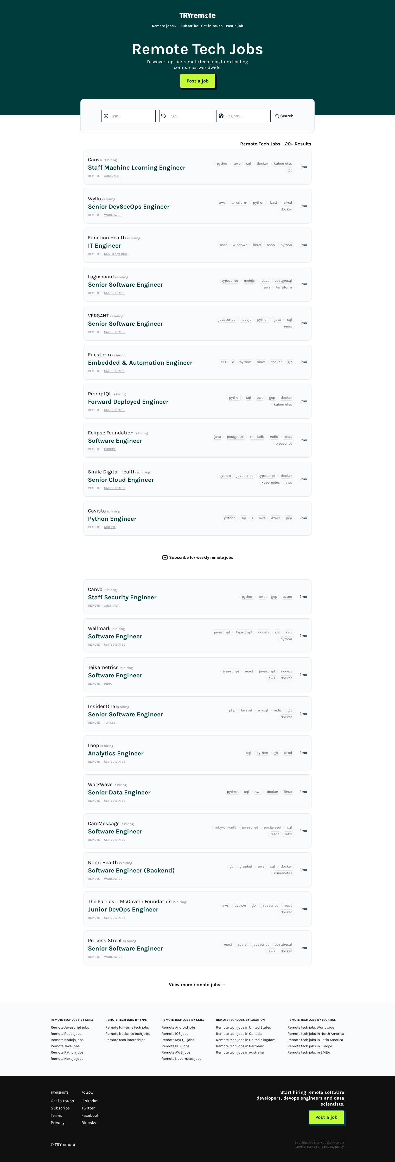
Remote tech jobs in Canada (239, 1033)
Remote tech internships (125, 1040)
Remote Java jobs (65, 1046)
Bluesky (88, 1122)
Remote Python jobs (67, 1052)
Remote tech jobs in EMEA (309, 1052)
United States (114, 293)
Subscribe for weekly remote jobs (201, 557)
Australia (111, 176)
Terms (56, 1115)
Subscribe (189, 26)
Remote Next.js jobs (67, 1058)
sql (248, 163)
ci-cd (288, 202)
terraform (239, 202)
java (277, 319)
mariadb (257, 436)
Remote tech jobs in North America (316, 1033)
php (232, 710)
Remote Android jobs (179, 1027)
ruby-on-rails (225, 827)
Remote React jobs (66, 1033)
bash (274, 202)
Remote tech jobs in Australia (240, 1052)
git (290, 170)
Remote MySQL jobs (178, 1040)
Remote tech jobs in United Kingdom (246, 1040)
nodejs (249, 280)
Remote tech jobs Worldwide (311, 1027)
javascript (226, 319)
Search (284, 115)
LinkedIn (89, 1100)
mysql (263, 710)
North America (116, 254)
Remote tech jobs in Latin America (315, 1040)
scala (242, 944)
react (264, 280)
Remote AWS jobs (176, 1052)
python (222, 163)
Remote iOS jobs (175, 1033)
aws (237, 163)
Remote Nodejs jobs (67, 1040)
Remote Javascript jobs (70, 1027)
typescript (230, 280)
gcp (272, 397)
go (232, 866)
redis (288, 326)
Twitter (88, 1108)
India (108, 683)
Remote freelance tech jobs (127, 1033)
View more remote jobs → (197, 984)
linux (257, 245)
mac (223, 245)
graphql (245, 866)
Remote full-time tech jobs (127, 1027)
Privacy (57, 1122)
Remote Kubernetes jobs (181, 1058)
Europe (110, 449)
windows (240, 245)
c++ (223, 362)
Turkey (110, 722)
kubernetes (283, 163)
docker (262, 163)
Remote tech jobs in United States (243, 1027)
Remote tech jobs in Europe (310, 1046)
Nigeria (110, 527)
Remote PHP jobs (175, 1046)
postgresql (283, 280)
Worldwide (113, 215)
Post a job (234, 26)
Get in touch (212, 26)
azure (275, 518)
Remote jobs (164, 26)
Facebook (90, 1115)
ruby (288, 834)
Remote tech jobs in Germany (240, 1046)
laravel (246, 710)
